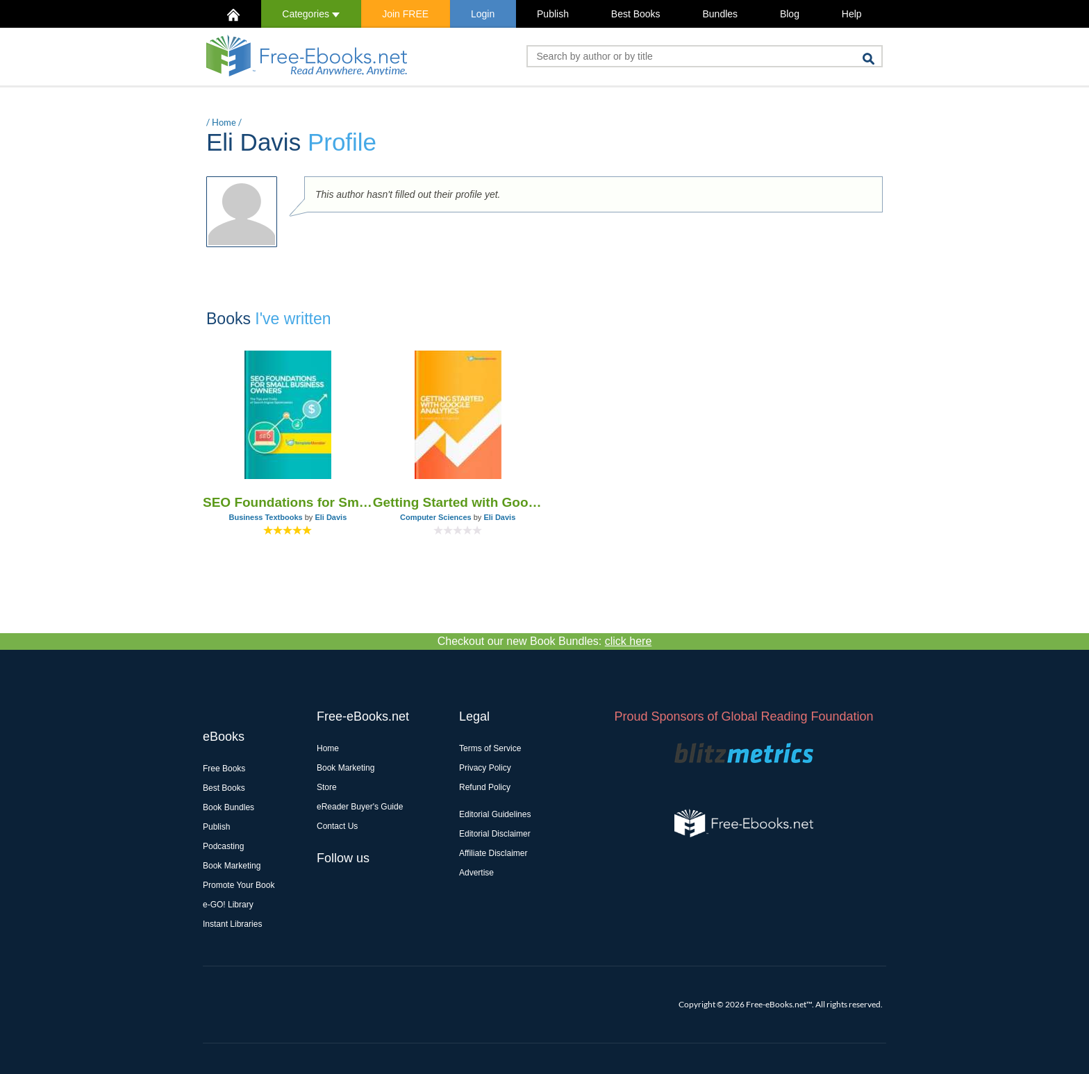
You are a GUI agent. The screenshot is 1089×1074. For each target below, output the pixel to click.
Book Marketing (231, 866)
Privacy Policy (485, 768)
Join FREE (405, 13)
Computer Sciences (436, 517)
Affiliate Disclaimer (493, 853)
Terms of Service (490, 748)
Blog (789, 13)
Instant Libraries (232, 924)
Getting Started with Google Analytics (458, 502)
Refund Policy (484, 787)
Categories (311, 13)
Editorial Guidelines (495, 814)
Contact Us (337, 826)
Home (224, 122)
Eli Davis (331, 517)
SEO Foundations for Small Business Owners (288, 502)
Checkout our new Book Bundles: (545, 641)
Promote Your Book (238, 885)
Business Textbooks (265, 517)
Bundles (720, 13)
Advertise (476, 873)
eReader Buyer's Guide (360, 807)
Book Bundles (228, 807)
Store (327, 787)
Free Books (224, 768)
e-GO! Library (228, 904)
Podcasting (223, 846)
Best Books (635, 13)
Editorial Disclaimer (495, 834)
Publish (553, 13)
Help (852, 13)
